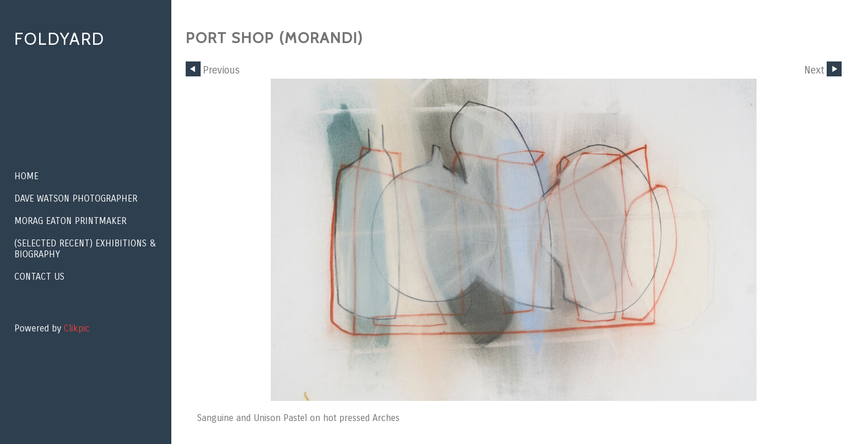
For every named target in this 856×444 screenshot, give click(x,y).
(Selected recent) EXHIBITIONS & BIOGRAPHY (85, 249)
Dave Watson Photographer (75, 198)
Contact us (39, 276)
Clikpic (77, 328)
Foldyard (59, 39)
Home (26, 176)
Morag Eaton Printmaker (70, 220)
